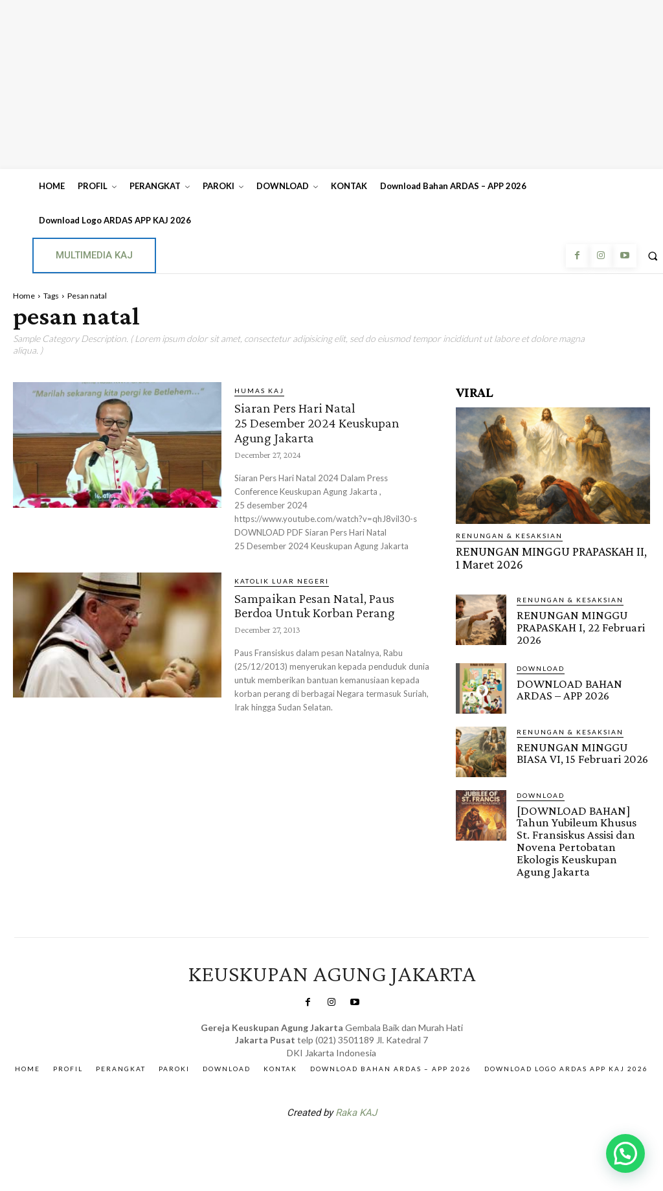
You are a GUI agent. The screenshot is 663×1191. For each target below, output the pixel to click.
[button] (625, 1153)
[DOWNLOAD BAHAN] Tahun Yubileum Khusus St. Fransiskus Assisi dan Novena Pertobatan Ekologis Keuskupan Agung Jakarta (583, 825)
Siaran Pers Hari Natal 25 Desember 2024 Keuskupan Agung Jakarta (326, 421)
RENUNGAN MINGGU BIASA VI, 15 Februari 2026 (579, 744)
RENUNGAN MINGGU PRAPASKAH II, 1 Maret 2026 (541, 556)
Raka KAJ (356, 1088)
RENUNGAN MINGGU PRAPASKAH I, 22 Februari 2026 (574, 622)
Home (24, 296)
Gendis (370, 1122)
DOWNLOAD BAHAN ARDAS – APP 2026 (583, 681)
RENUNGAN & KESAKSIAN (509, 535)
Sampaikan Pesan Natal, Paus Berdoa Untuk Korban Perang (325, 602)
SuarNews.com (311, 1122)
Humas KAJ (259, 390)
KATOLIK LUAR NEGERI (281, 578)
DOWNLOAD (541, 660)
